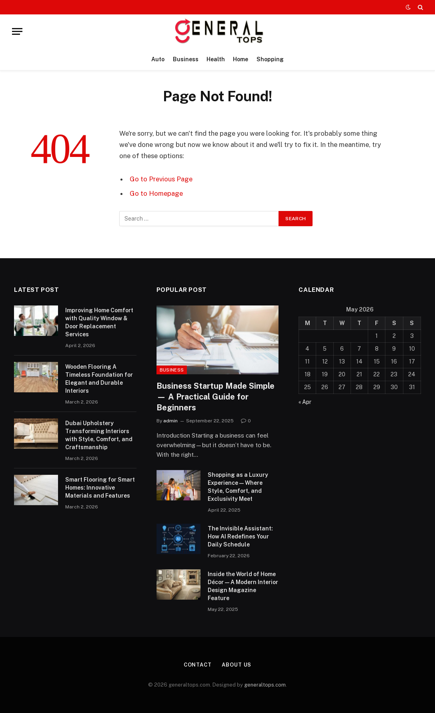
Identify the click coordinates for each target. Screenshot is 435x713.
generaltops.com (265, 685)
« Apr (305, 402)
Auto (157, 59)
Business (185, 59)
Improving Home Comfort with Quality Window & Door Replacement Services (99, 322)
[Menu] (17, 31)
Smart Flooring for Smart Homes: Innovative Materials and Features (100, 487)
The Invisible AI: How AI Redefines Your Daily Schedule (240, 536)
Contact (198, 665)
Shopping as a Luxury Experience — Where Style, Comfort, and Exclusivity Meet (238, 487)
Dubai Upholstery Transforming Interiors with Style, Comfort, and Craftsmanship (98, 435)
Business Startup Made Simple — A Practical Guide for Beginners (215, 396)
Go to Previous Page (161, 179)
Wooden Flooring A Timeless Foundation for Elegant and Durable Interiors (99, 379)
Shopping (270, 59)
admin (170, 421)
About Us (236, 665)
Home (240, 59)
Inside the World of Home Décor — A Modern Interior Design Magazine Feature (243, 586)
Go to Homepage (156, 193)
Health (215, 59)
